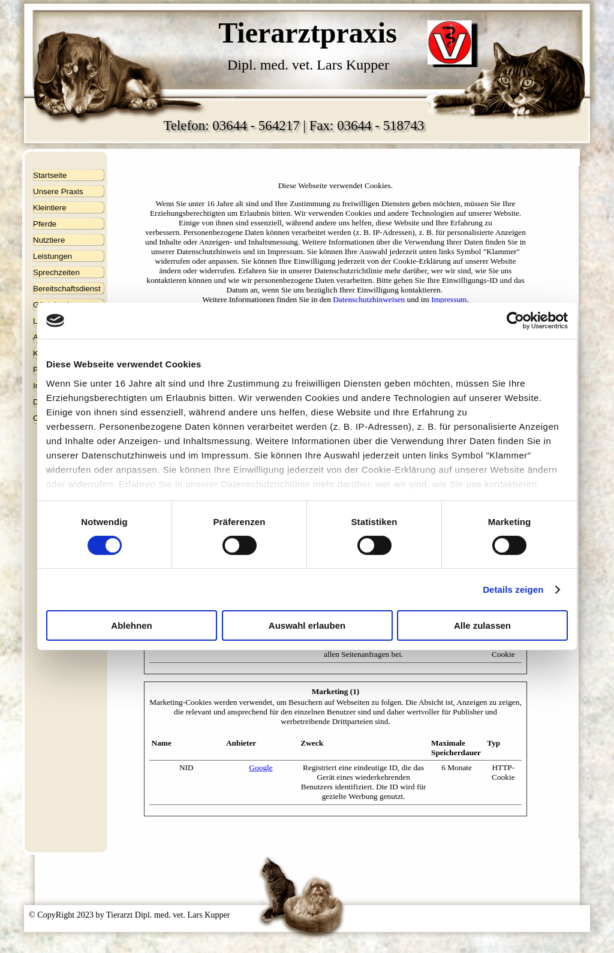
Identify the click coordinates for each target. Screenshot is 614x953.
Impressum (448, 299)
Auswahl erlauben (307, 625)
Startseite (50, 175)
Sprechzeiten (56, 272)
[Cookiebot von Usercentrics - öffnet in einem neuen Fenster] (515, 321)
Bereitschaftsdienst (67, 288)
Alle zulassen (482, 625)
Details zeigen (513, 589)
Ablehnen (131, 625)
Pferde (44, 223)
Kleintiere (50, 207)
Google (261, 767)
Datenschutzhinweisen (369, 299)
